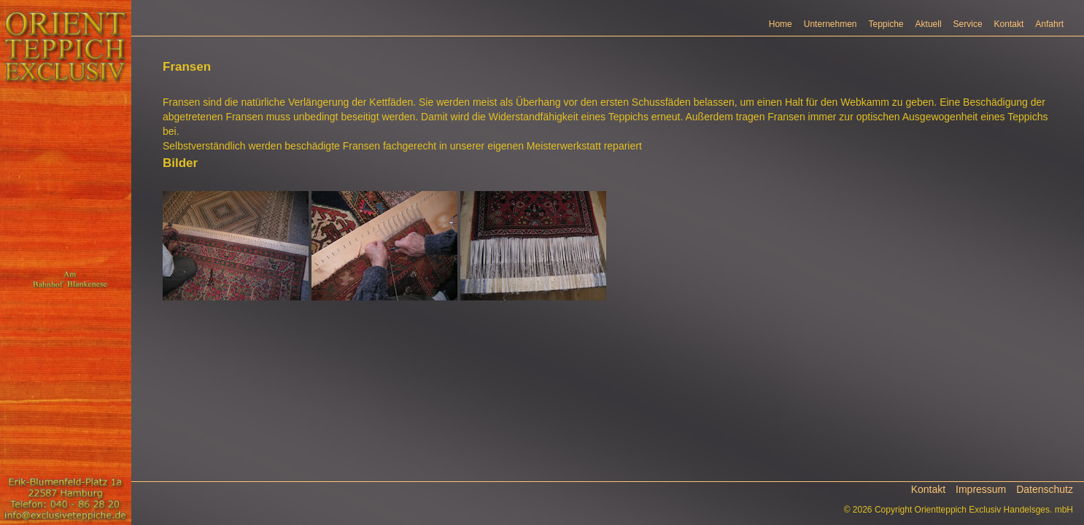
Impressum (981, 489)
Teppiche (886, 24)
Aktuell (928, 24)
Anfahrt (1049, 24)
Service (968, 24)
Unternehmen (830, 24)
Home (780, 24)
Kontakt (1009, 24)
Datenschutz (1044, 489)
